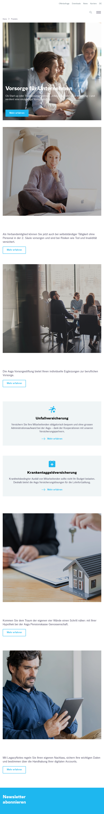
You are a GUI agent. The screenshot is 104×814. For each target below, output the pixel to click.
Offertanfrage (64, 4)
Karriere (93, 4)
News (85, 4)
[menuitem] (100, 3)
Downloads (76, 4)
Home (5, 19)
